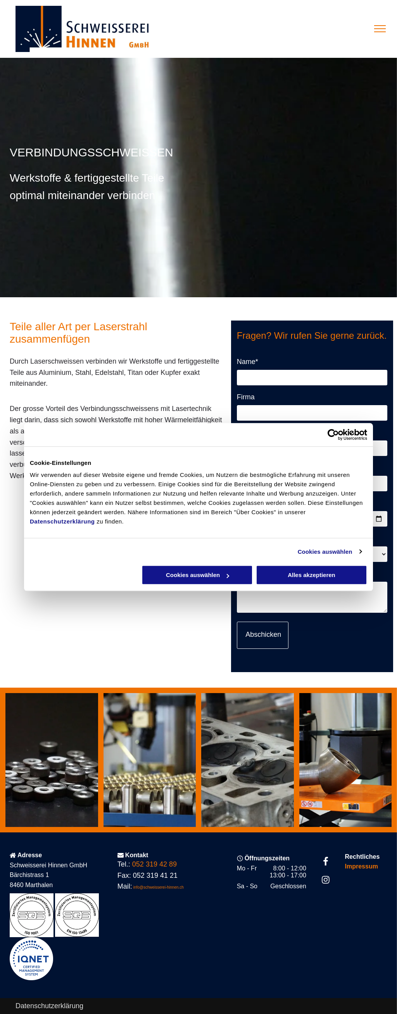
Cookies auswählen (325, 551)
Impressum (361, 866)
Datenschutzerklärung (62, 521)
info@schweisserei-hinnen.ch (158, 887)
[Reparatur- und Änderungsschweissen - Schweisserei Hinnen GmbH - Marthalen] (51, 760)
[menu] (380, 29)
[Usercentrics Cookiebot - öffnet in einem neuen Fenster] (333, 434)
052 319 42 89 (154, 864)
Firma (246, 397)
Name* (247, 362)
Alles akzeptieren (311, 575)
